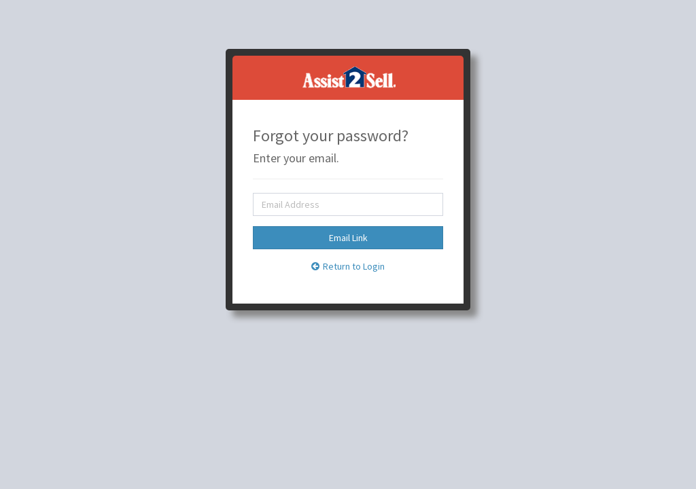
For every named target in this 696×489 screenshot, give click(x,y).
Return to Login (348, 266)
